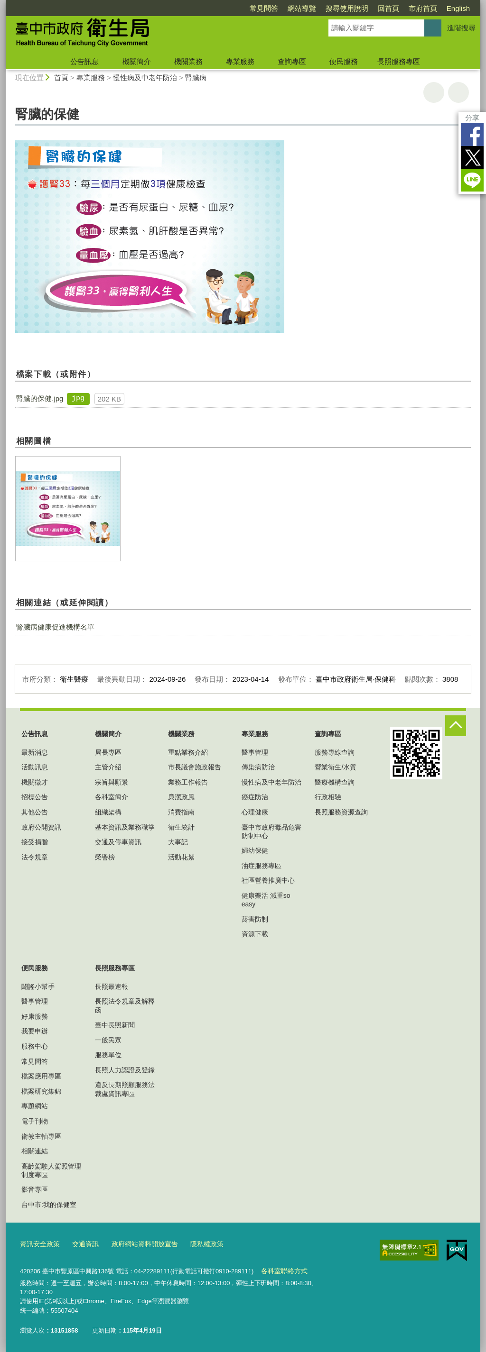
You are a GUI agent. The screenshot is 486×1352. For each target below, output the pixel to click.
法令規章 (34, 857)
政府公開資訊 (41, 827)
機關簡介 (136, 61)
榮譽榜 (105, 857)
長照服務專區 (398, 61)
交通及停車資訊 (118, 842)
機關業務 (188, 61)
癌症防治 (255, 797)
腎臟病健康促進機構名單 (55, 627)
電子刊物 (34, 1121)
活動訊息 (34, 767)
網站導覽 (302, 8)
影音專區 (34, 1189)
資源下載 (255, 934)
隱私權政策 (196, 1243)
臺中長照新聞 (115, 1025)
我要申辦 (34, 1031)
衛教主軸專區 (41, 1136)
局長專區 (108, 752)
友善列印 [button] (433, 92)
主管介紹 (108, 767)
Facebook (472, 134)
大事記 (178, 842)
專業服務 (240, 61)
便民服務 (343, 61)
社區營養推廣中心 (268, 880)
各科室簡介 (111, 797)
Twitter (472, 157)
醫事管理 (255, 752)
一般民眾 (108, 1040)
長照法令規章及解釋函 (125, 1005)
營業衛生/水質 (335, 767)
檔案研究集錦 (41, 1091)
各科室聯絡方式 (282, 1270)
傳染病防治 (258, 767)
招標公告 (34, 797)
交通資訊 (81, 1243)
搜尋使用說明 (347, 8)
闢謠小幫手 (38, 986)
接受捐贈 (34, 842)
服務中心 (34, 1046)
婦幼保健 (255, 850)
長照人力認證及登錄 (125, 1070)
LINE (472, 180)
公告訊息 (84, 61)
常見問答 (264, 8)
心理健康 (255, 812)
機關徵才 (34, 782)
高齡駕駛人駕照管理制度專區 (51, 1170)
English (458, 8)
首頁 (61, 77)
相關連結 (34, 1151)
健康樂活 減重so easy (266, 900)
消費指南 (181, 812)
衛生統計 (181, 827)
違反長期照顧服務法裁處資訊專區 (125, 1089)
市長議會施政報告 (194, 767)
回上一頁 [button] (458, 92)
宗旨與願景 (111, 782)
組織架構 (108, 812)
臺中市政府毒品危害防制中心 (271, 831)
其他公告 (34, 812)
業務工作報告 (188, 782)
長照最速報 (111, 986)
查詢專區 (292, 61)
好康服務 (34, 1016)
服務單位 (108, 1055)
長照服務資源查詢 (341, 812)
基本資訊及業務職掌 (125, 827)
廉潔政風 (181, 797)
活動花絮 (181, 857)
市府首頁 (423, 8)
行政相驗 (328, 797)
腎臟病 (195, 77)
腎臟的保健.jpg (39, 398)
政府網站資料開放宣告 (137, 1243)
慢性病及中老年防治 (145, 77)
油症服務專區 (261, 865)
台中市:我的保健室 (48, 1204)
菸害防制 (255, 919)
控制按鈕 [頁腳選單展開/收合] (455, 725)
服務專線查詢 (335, 752)
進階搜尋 (461, 28)
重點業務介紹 (188, 752)
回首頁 (388, 8)
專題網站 (34, 1106)
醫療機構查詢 (335, 782)
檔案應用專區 (41, 1076)
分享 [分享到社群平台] (472, 117)
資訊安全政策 (38, 1243)
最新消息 (34, 752)
